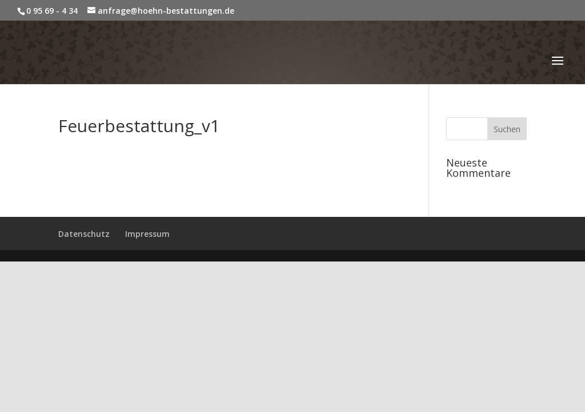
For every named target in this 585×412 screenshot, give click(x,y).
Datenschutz (84, 233)
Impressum (147, 233)
